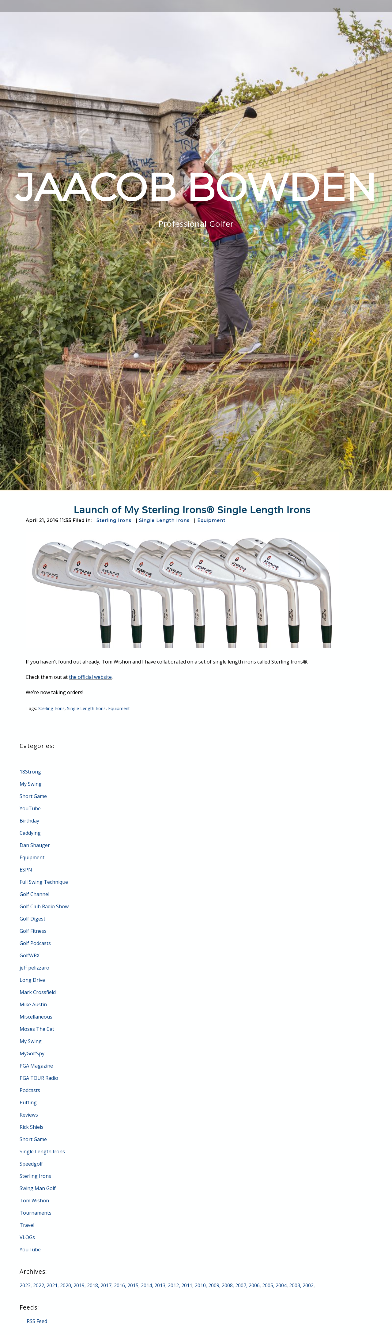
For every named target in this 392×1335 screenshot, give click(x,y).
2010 (200, 1285)
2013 (159, 1285)
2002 (308, 1285)
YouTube (30, 808)
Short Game (33, 796)
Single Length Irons (164, 520)
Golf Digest (32, 918)
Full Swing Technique (44, 882)
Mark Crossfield (38, 992)
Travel (27, 1225)
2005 (267, 1285)
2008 (227, 1285)
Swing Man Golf (38, 1188)
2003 (294, 1285)
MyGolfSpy (32, 1053)
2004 (281, 1285)
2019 (79, 1285)
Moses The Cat (37, 1029)
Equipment (211, 520)
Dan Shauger (35, 845)
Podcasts (30, 1090)
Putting (28, 1102)
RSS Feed (37, 1321)
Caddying (30, 833)
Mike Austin (33, 1004)
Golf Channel (34, 894)
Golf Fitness (33, 931)
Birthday (29, 820)
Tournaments (35, 1212)
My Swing (31, 784)
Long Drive (32, 980)
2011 (186, 1285)
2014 (146, 1285)
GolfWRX (30, 955)
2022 (38, 1285)
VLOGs (27, 1237)
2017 (105, 1285)
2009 (213, 1285)
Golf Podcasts (35, 943)
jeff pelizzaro (34, 967)
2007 (240, 1285)
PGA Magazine (36, 1065)
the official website (90, 677)
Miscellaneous (36, 1016)
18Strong (30, 771)
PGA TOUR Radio (39, 1078)
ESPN (26, 869)
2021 (52, 1285)
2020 (65, 1285)
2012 (173, 1285)
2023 (25, 1285)
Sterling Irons (113, 520)
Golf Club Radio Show (44, 906)
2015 (132, 1285)
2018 (92, 1285)
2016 (119, 1285)
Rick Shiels (31, 1127)
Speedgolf (31, 1163)
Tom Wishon (34, 1200)
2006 (254, 1285)
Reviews (29, 1114)
